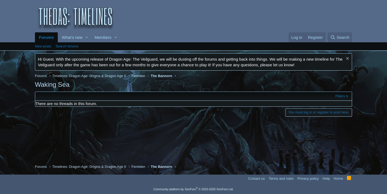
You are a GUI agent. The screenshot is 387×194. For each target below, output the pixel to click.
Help (326, 178)
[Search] (340, 37)
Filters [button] (340, 96)
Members (103, 37)
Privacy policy (308, 178)
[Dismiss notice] (347, 59)
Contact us (256, 178)
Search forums (67, 46)
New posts (43, 46)
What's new (72, 37)
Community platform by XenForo (193, 189)
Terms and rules (281, 178)
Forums (46, 37)
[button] (87, 37)
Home (338, 178)
